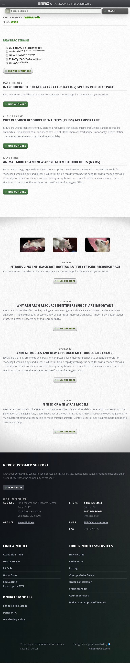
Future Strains (11, 561)
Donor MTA (10, 612)
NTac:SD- (22, 55)
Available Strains (13, 554)
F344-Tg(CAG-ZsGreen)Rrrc (25, 59)
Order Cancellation (80, 581)
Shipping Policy (78, 588)
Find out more (17, 104)
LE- (27, 51)
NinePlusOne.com (99, 648)
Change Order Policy (81, 575)
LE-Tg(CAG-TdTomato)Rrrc (25, 47)
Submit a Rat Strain (15, 605)
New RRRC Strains (16, 40)
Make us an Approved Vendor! (87, 602)
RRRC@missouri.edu (96, 522)
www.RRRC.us (26, 522)
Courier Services (79, 595)
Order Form (10, 575)
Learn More (15, 487)
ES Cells (7, 568)
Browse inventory (19, 71)
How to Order (77, 554)
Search (112, 11)
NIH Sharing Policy (14, 619)
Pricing (73, 568)
